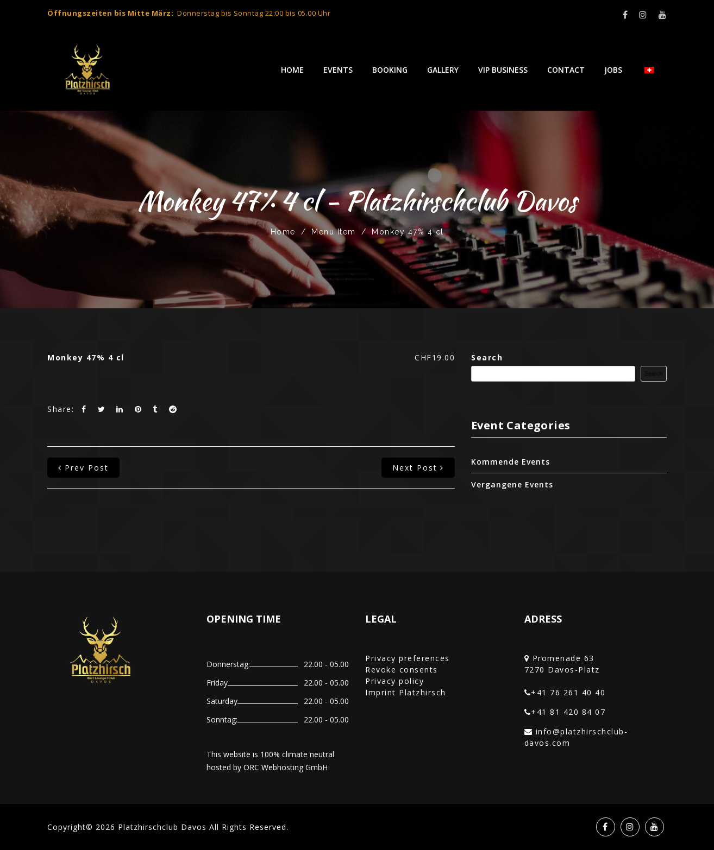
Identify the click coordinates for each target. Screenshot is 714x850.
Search (487, 357)
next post (418, 467)
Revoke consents (401, 669)
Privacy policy (394, 681)
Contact (566, 70)
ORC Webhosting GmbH (285, 767)
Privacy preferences (407, 658)
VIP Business (503, 70)
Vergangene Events (512, 484)
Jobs (613, 70)
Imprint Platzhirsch (405, 692)
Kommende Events (510, 461)
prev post (83, 467)
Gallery (443, 70)
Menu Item (333, 231)
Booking (390, 70)
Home (292, 70)
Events (338, 70)
